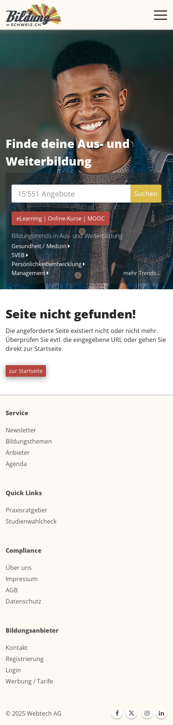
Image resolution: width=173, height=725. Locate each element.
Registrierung (25, 659)
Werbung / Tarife (29, 681)
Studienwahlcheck (31, 521)
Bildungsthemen (29, 441)
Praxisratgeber (26, 510)
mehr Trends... (142, 273)
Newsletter (21, 430)
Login (13, 670)
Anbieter (18, 452)
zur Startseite (26, 370)
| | (60, 218)
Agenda (16, 464)
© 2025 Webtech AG (34, 713)
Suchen (145, 193)
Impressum (22, 579)
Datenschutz (23, 601)
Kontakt (17, 648)
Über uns (19, 568)
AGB (12, 590)
